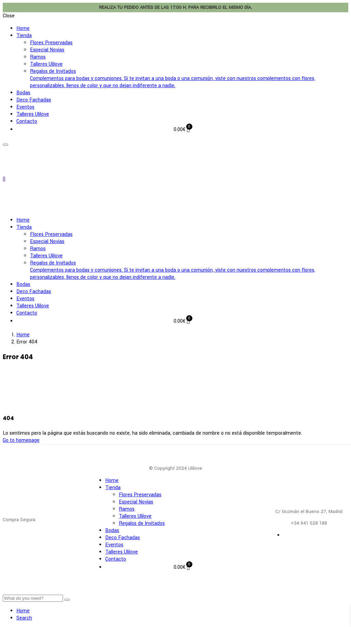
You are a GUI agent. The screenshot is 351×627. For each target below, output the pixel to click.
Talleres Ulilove (46, 64)
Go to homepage (21, 440)
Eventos (25, 107)
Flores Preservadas (51, 42)
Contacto (26, 121)
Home (23, 28)
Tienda (24, 35)
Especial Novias (47, 49)
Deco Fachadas (33, 99)
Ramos (38, 57)
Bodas (23, 92)
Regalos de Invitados (189, 78)
